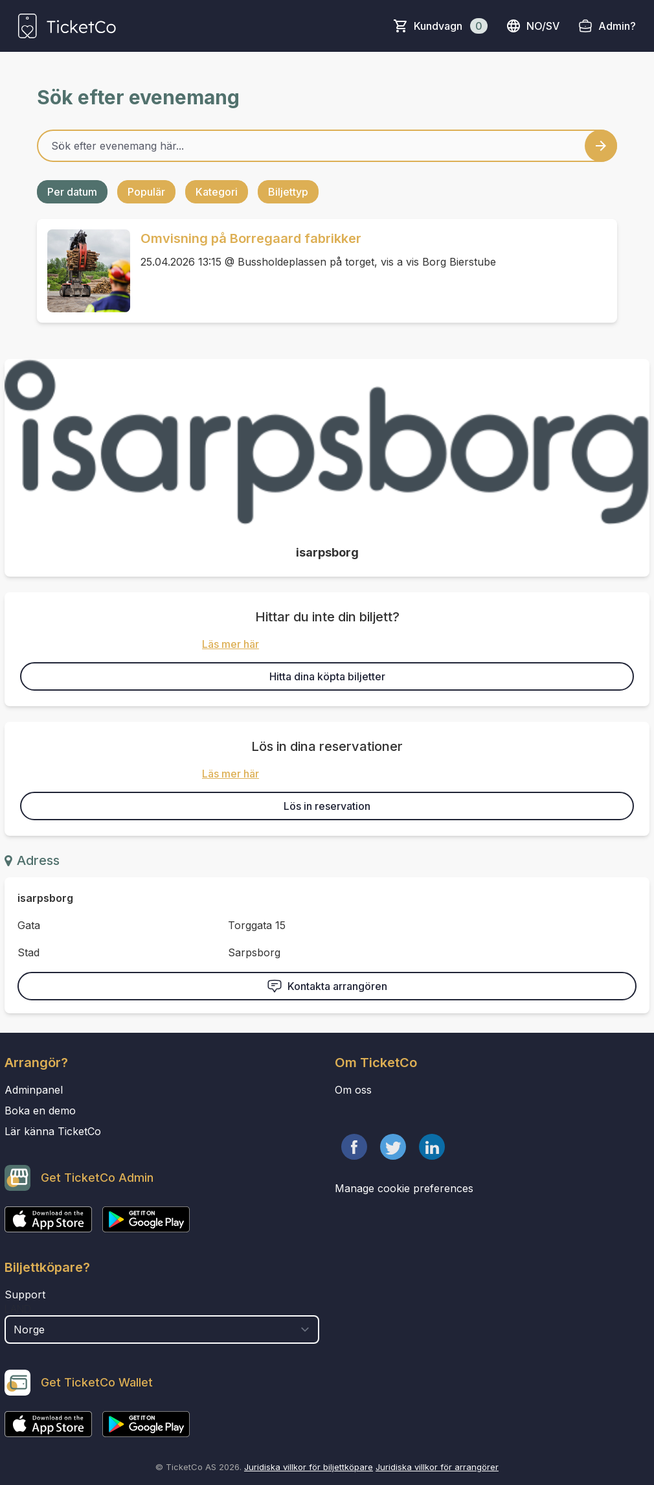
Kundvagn (451, 26)
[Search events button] (601, 146)
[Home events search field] (327, 146)
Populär (146, 191)
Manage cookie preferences (404, 1188)
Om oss (353, 1089)
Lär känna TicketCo (53, 1131)
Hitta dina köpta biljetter (327, 676)
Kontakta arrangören (327, 986)
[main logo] (67, 26)
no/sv (532, 26)
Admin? (617, 25)
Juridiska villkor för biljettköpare (308, 1467)
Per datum (72, 191)
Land (18, 1308)
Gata (28, 925)
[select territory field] (162, 1329)
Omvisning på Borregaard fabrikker (251, 238)
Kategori (217, 191)
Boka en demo (40, 1110)
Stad (28, 952)
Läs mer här (230, 644)
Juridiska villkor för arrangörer (437, 1467)
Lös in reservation (327, 806)
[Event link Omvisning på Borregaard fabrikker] (83, 271)
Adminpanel (34, 1089)
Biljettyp (288, 191)
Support (25, 1294)
